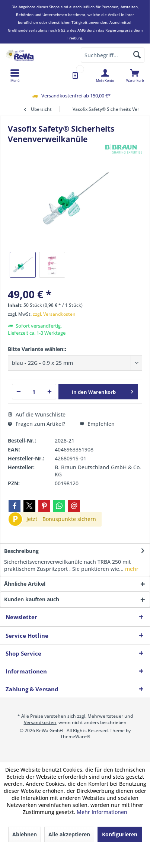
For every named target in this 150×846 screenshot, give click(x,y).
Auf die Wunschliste (37, 414)
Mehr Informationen (102, 812)
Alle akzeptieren (69, 834)
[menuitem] (135, 75)
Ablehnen (24, 834)
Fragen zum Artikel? (36, 423)
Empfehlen (97, 423)
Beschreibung (21, 550)
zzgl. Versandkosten (54, 314)
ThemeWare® (75, 736)
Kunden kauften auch (31, 599)
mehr (131, 568)
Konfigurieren (119, 834)
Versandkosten (40, 722)
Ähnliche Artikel (24, 583)
